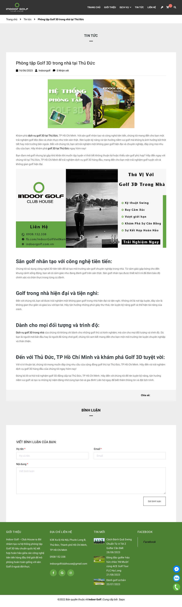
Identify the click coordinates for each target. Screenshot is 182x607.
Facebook (149, 542)
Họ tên (20, 448)
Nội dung (22, 464)
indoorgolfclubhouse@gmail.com (68, 563)
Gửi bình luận (154, 501)
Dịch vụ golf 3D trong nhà (30, 332)
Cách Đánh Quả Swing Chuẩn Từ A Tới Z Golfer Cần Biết (119, 544)
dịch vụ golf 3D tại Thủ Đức (43, 135)
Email (98, 448)
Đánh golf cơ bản (116, 580)
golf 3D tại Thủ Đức (58, 148)
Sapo (122, 599)
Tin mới (99, 532)
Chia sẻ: (145, 395)
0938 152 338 (57, 556)
